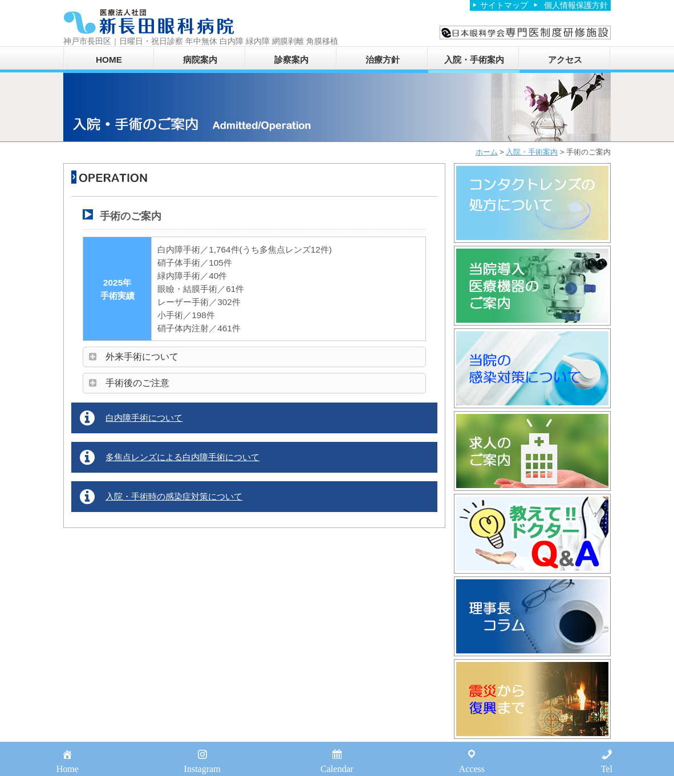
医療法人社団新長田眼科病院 (148, 21)
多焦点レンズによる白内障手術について (182, 457)
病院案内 (200, 59)
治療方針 (383, 59)
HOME (109, 59)
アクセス (565, 59)
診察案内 (291, 59)
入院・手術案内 (474, 59)
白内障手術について (143, 417)
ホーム (487, 152)
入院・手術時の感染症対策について (173, 496)
